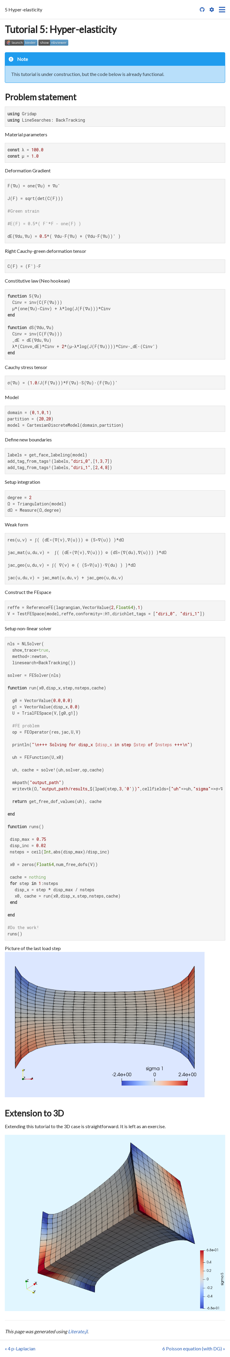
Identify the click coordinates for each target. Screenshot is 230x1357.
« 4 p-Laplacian (20, 1348)
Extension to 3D (34, 1113)
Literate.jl (77, 1331)
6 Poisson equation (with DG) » (193, 1348)
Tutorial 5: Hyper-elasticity (60, 29)
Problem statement (40, 97)
